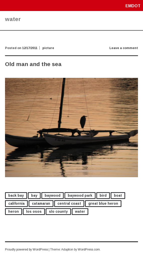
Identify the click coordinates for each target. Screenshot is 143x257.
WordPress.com (89, 249)
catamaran (41, 203)
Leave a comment (123, 48)
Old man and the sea (33, 64)
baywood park (80, 195)
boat (118, 195)
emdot (132, 6)
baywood (52, 195)
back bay (16, 195)
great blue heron (103, 203)
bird (103, 195)
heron (13, 211)
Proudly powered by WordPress (26, 249)
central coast (69, 203)
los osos (34, 211)
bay (34, 195)
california (16, 203)
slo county (58, 211)
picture (48, 48)
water (80, 211)
